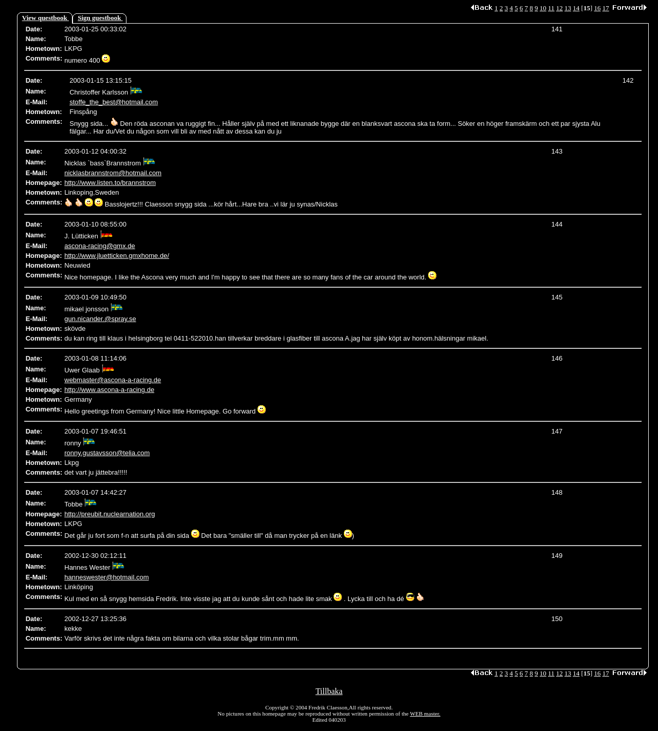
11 (551, 8)
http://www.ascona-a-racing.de (109, 389)
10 (543, 8)
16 (597, 8)
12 (559, 8)
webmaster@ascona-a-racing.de (112, 380)
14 (576, 8)
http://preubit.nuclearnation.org (109, 514)
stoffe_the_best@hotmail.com (113, 102)
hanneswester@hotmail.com (106, 577)
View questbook (45, 18)
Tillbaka (329, 691)
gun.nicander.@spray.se (100, 319)
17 (605, 8)
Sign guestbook (100, 18)
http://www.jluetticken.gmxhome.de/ (116, 255)
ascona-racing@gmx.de (99, 246)
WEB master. (425, 713)
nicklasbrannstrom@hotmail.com (112, 173)
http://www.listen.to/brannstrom (110, 182)
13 (567, 8)
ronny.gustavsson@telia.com (107, 453)
